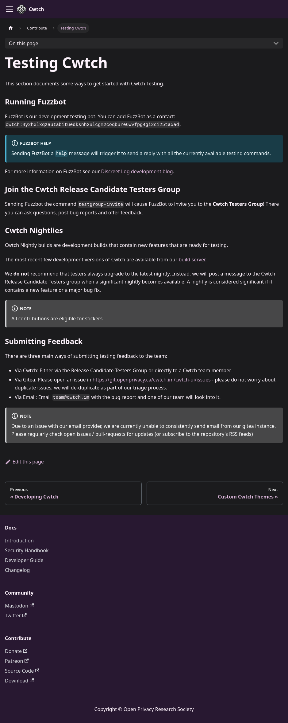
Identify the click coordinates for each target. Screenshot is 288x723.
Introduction (19, 540)
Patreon (17, 661)
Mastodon (19, 605)
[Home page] (11, 28)
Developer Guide (24, 560)
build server (192, 259)
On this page (23, 43)
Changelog (17, 570)
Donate (16, 651)
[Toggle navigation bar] (9, 9)
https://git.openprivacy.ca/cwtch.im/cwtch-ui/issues (152, 379)
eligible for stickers (80, 318)
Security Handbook (27, 550)
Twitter (16, 615)
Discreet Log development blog (137, 171)
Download (19, 680)
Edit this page (24, 461)
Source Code (22, 670)
